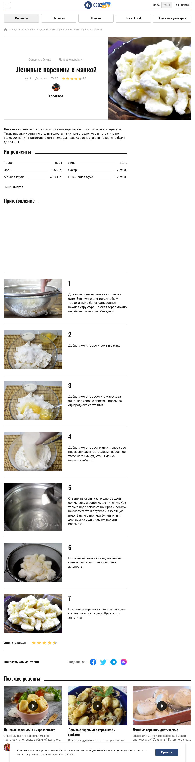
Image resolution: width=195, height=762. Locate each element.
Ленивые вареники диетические (155, 729)
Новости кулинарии (172, 18)
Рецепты (21, 18)
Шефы (96, 18)
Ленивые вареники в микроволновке (29, 729)
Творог (9, 163)
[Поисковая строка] (182, 5)
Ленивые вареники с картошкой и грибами (92, 732)
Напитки (59, 18)
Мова (156, 5)
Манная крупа (14, 177)
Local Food (133, 18)
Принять (166, 752)
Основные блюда (33, 29)
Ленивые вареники (56, 29)
